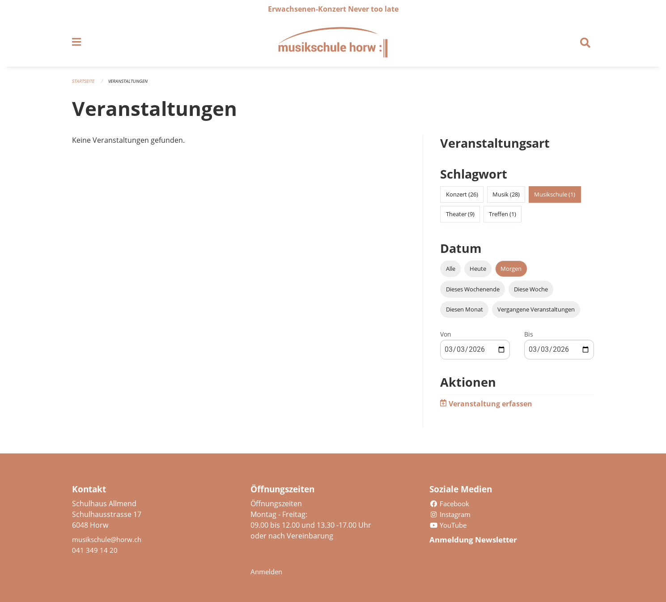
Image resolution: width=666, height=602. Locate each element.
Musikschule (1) (554, 198)
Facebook (450, 503)
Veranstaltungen (131, 84)
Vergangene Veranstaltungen (536, 312)
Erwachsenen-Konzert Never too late (333, 9)
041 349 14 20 (95, 550)
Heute (478, 272)
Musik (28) (506, 198)
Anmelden (267, 571)
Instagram (452, 514)
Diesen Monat (464, 312)
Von (445, 337)
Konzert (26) (462, 198)
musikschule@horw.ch (110, 539)
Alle (450, 272)
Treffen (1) (502, 217)
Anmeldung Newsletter (477, 539)
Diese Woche (531, 292)
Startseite (84, 84)
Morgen (511, 272)
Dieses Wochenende (473, 292)
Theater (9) (460, 217)
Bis (528, 337)
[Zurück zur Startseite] (333, 43)
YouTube (449, 525)
